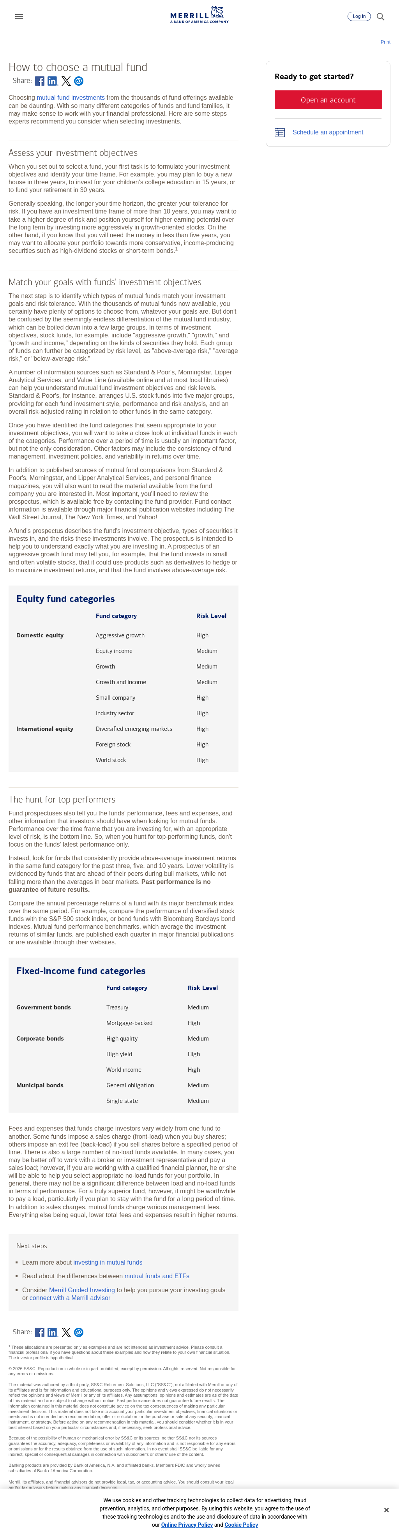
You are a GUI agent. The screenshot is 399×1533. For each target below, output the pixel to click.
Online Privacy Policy (187, 1525)
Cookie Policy (241, 1525)
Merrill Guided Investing (82, 1289)
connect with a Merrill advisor (70, 1297)
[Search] (380, 16)
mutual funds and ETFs (157, 1275)
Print (385, 42)
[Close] (386, 1510)
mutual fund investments (70, 97)
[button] (19, 16)
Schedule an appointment (328, 132)
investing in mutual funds (108, 1262)
